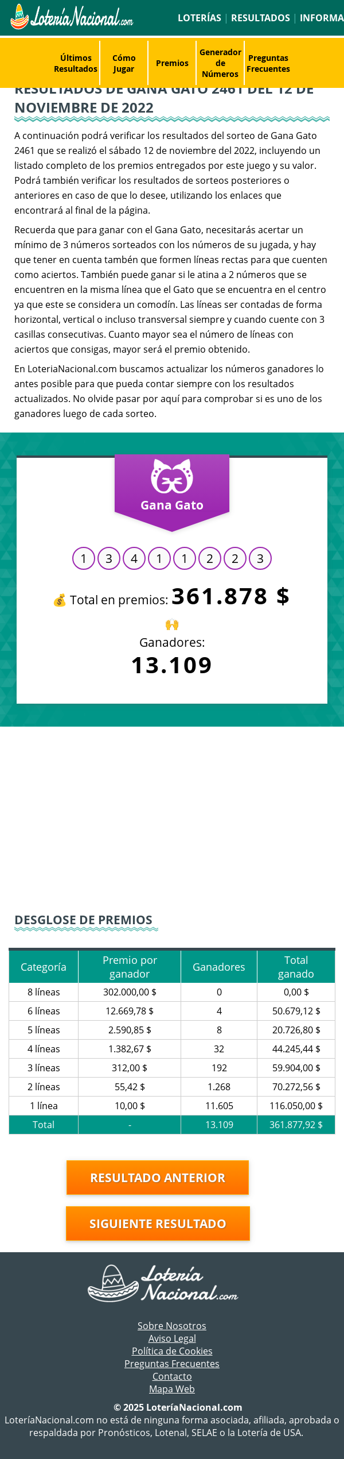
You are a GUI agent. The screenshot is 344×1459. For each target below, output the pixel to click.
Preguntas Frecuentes (268, 63)
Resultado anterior (157, 1177)
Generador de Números (220, 63)
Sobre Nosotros (172, 1325)
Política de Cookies (172, 1351)
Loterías (199, 17)
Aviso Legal (172, 1338)
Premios (172, 62)
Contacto (172, 1376)
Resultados (260, 17)
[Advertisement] (172, 818)
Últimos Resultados (75, 63)
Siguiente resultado (157, 1223)
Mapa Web (172, 1389)
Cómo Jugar (124, 63)
